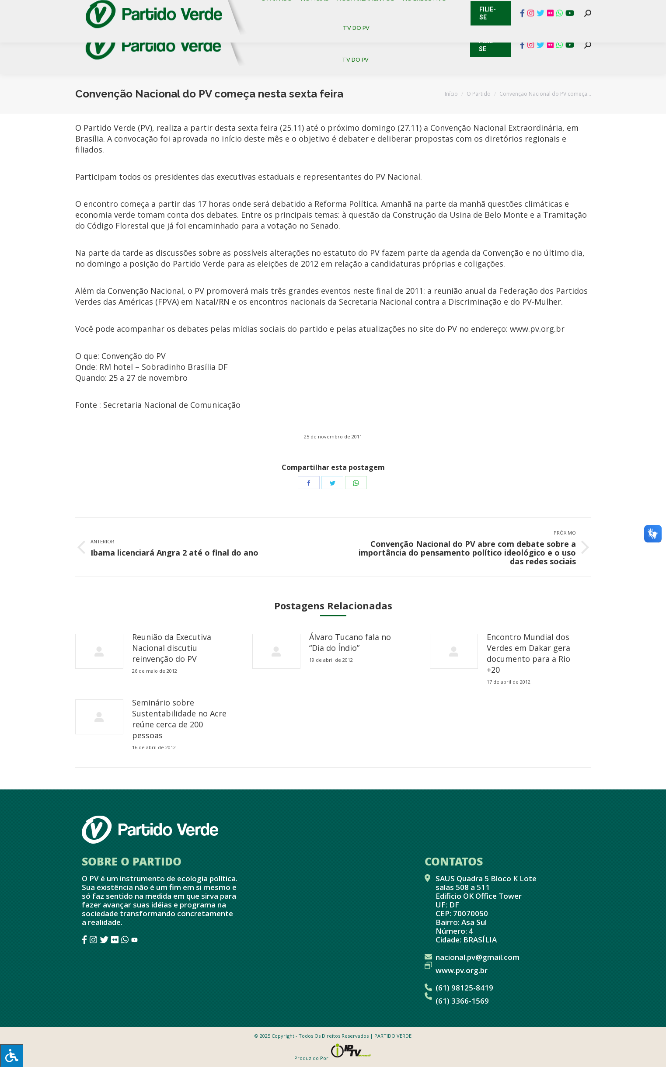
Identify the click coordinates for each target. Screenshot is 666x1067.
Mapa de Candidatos (290, 9)
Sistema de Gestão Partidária (192, 9)
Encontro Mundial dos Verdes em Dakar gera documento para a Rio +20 (528, 653)
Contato (68, 9)
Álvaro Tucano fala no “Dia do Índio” (350, 642)
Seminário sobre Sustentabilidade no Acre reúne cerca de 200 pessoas (179, 718)
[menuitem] (280, 30)
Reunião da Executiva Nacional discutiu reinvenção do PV (171, 648)
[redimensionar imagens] (99, 651)
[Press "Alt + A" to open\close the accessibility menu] (11, 1055)
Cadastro (112, 9)
